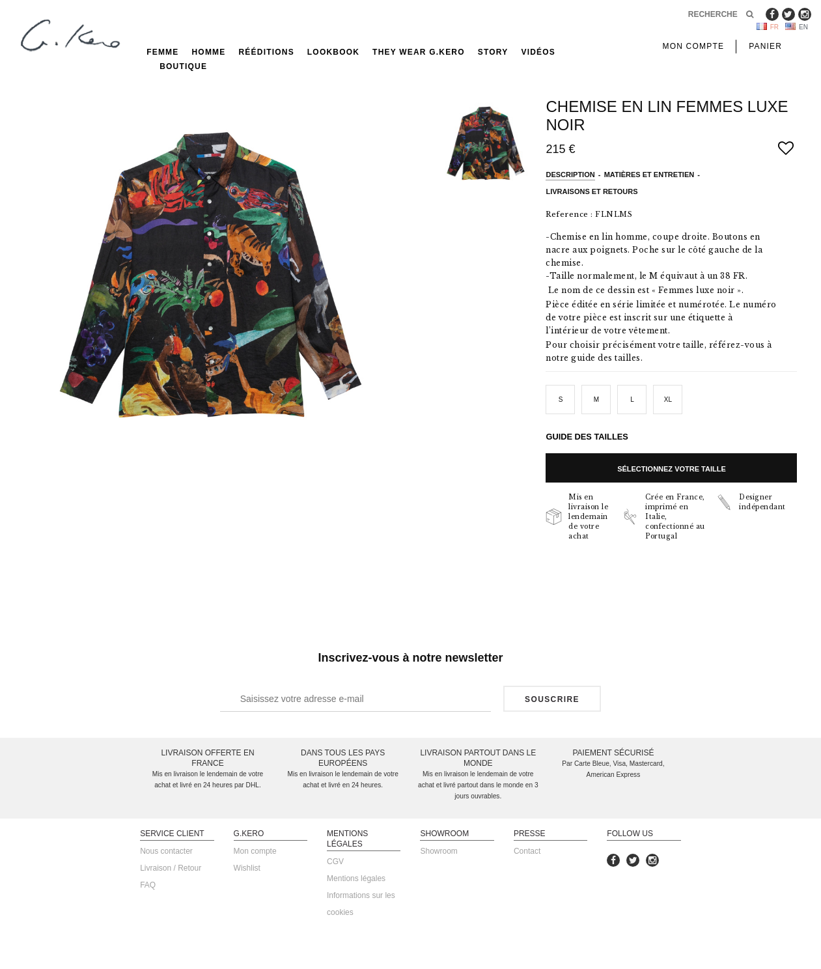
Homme (209, 52)
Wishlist (247, 868)
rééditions (266, 52)
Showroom (438, 851)
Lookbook (333, 52)
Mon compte (255, 851)
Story (493, 52)
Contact (527, 851)
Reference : (569, 214)
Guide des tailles (587, 437)
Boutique (183, 66)
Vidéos (538, 52)
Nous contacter (166, 851)
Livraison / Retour (170, 868)
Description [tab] (570, 174)
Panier (765, 46)
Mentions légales (356, 878)
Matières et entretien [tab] (649, 174)
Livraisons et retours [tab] (591, 191)
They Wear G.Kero (418, 52)
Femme (162, 52)
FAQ (148, 885)
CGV (335, 861)
